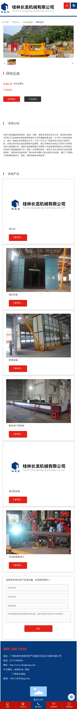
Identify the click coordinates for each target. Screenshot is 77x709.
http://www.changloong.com (22, 665)
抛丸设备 (13, 294)
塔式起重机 (28, 22)
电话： (6, 660)
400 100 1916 (14, 648)
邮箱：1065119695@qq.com (16, 678)
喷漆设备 (13, 360)
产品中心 (16, 22)
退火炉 (12, 229)
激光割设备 (14, 491)
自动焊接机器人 (17, 557)
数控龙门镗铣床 (17, 425)
